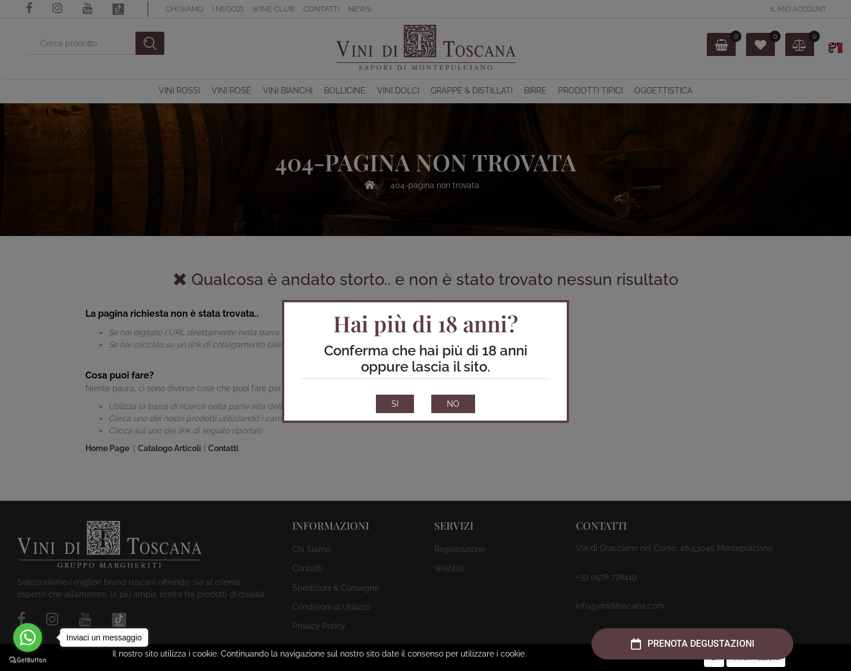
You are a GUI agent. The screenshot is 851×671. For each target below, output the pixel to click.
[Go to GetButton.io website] (27, 659)
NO (453, 403)
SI (394, 403)
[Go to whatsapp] (27, 637)
